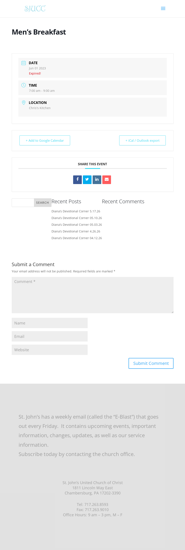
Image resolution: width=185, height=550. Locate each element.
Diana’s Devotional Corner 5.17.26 (75, 211)
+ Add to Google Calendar (45, 140)
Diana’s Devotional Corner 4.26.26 (75, 231)
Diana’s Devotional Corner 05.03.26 (76, 225)
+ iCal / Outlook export (142, 140)
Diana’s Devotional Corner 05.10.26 (76, 218)
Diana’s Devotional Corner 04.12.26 (76, 238)
